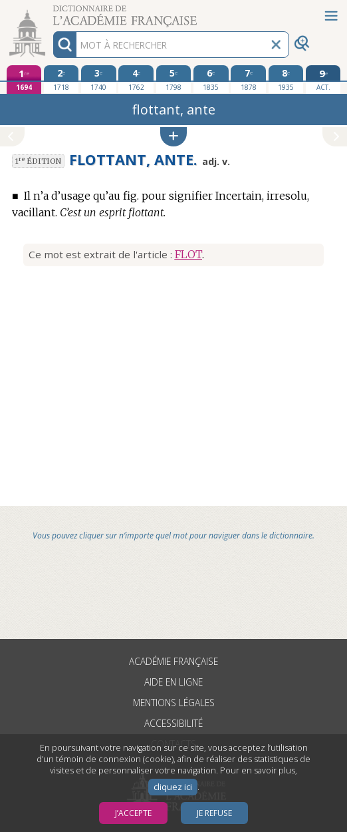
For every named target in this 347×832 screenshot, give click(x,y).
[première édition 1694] (24, 79)
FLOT (188, 254)
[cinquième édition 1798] (173, 79)
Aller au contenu (52, 12)
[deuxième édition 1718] (61, 79)
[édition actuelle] (323, 79)
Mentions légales (174, 702)
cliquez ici (173, 787)
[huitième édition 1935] (286, 79)
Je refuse (214, 813)
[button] (173, 136)
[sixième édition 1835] (211, 79)
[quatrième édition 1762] (136, 79)
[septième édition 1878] (248, 79)
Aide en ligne (173, 682)
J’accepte (133, 813)
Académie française (173, 661)
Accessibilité (173, 723)
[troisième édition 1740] (98, 79)
